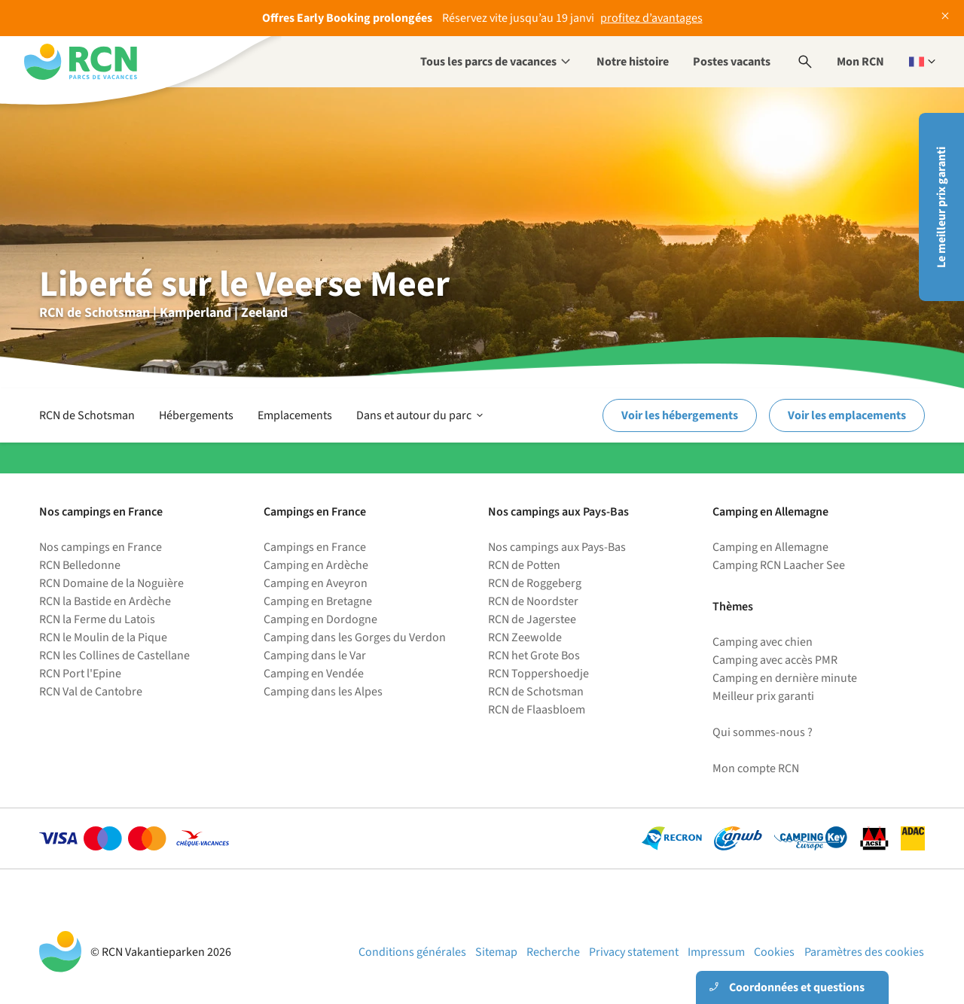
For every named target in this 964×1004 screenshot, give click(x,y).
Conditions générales (412, 952)
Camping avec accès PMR (774, 660)
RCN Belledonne (79, 565)
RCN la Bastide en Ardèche (105, 601)
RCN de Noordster (533, 601)
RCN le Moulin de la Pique (103, 637)
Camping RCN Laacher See (778, 565)
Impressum (716, 952)
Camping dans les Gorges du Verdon (355, 637)
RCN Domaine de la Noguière (111, 583)
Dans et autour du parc (421, 415)
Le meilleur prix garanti (941, 207)
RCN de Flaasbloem (536, 709)
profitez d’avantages (651, 18)
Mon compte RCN (755, 768)
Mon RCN (860, 61)
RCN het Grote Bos (534, 655)
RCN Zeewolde (525, 637)
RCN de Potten (524, 565)
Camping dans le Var (315, 655)
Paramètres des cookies (864, 952)
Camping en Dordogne (320, 619)
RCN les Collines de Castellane (114, 655)
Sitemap (496, 952)
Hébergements (196, 415)
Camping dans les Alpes (323, 691)
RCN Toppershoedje (538, 673)
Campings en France (315, 547)
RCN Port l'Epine (80, 673)
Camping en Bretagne (318, 601)
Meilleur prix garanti (763, 696)
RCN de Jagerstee (532, 619)
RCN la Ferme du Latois (97, 619)
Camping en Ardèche (316, 565)
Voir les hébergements (679, 415)
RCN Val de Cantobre (90, 691)
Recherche (553, 952)
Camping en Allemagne (770, 547)
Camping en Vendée (314, 673)
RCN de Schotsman (87, 415)
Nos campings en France (100, 547)
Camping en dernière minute (784, 678)
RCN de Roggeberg (534, 583)
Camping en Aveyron (316, 583)
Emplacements (295, 415)
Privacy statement (634, 952)
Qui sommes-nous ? (762, 732)
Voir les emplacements (847, 415)
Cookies (774, 952)
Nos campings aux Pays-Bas (557, 547)
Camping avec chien (762, 642)
